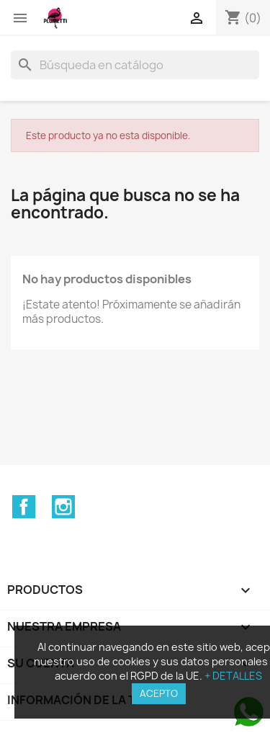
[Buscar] (135, 64)
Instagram (63, 506)
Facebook (23, 506)
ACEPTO (159, 693)
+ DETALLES (233, 676)
